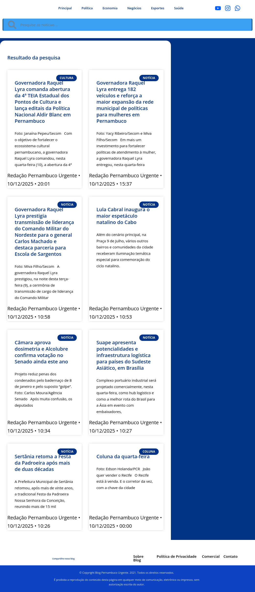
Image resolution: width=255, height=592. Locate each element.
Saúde (179, 8)
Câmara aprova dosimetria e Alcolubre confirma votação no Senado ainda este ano (41, 352)
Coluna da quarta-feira (123, 456)
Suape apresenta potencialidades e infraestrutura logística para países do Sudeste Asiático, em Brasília (123, 355)
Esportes (157, 8)
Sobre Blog (138, 558)
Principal (65, 8)
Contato (230, 556)
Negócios (134, 8)
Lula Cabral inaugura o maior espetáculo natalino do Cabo (123, 215)
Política (87, 8)
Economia (109, 8)
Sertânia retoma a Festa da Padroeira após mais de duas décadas (43, 462)
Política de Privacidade (177, 556)
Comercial (211, 556)
